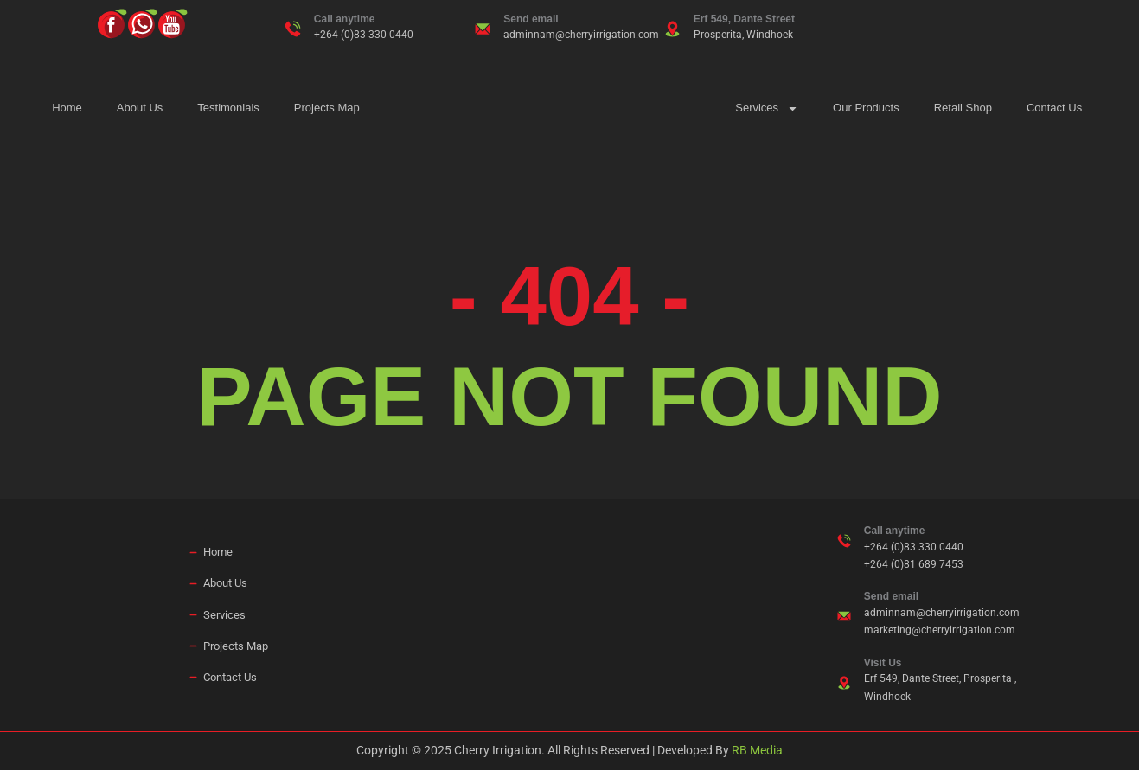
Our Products (866, 107)
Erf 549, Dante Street (744, 19)
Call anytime (344, 19)
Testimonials (228, 107)
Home (67, 107)
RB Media (757, 750)
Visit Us (883, 663)
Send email (530, 19)
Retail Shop (963, 107)
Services (766, 108)
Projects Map (327, 107)
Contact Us (1054, 107)
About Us (140, 107)
